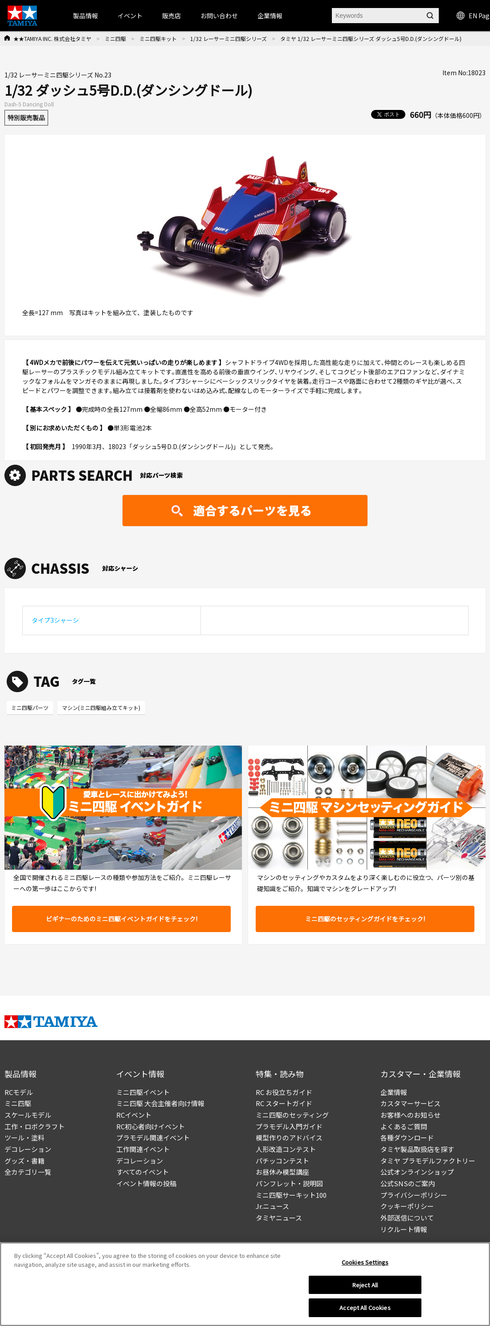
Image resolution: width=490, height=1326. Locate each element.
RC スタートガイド (284, 1103)
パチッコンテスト (282, 1160)
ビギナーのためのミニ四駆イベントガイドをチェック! (121, 918)
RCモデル (18, 1092)
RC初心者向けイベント (150, 1126)
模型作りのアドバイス (289, 1137)
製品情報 (85, 15)
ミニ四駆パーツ (30, 707)
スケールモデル (27, 1114)
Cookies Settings (365, 1262)
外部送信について (407, 1217)
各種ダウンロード (407, 1137)
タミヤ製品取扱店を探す (417, 1149)
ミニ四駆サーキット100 (291, 1195)
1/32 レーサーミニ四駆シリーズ (228, 38)
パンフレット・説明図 (289, 1183)
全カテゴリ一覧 (27, 1171)
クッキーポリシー (407, 1206)
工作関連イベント (143, 1149)
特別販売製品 (26, 117)
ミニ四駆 (115, 38)
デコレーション (27, 1149)
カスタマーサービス (410, 1103)
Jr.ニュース (272, 1206)
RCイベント (133, 1114)
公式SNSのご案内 (407, 1183)
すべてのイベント (142, 1171)
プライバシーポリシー (413, 1195)
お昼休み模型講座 (282, 1171)
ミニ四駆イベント (143, 1092)
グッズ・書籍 (24, 1160)
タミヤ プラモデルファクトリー (427, 1160)
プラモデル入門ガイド (289, 1126)
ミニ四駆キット (158, 38)
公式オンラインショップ (417, 1171)
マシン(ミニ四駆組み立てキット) (101, 707)
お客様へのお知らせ (410, 1114)
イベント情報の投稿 (146, 1183)
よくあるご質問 (403, 1126)
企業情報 (393, 1092)
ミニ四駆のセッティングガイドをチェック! (365, 918)
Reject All (365, 1285)
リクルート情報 (403, 1229)
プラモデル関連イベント (153, 1137)
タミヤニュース (279, 1217)
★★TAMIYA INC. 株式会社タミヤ (52, 38)
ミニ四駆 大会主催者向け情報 (160, 1103)
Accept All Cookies (364, 1307)
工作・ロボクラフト (34, 1126)
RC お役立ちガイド (284, 1092)
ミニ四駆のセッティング (292, 1114)
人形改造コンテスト (286, 1149)
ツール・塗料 (24, 1137)
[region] (245, 1284)
